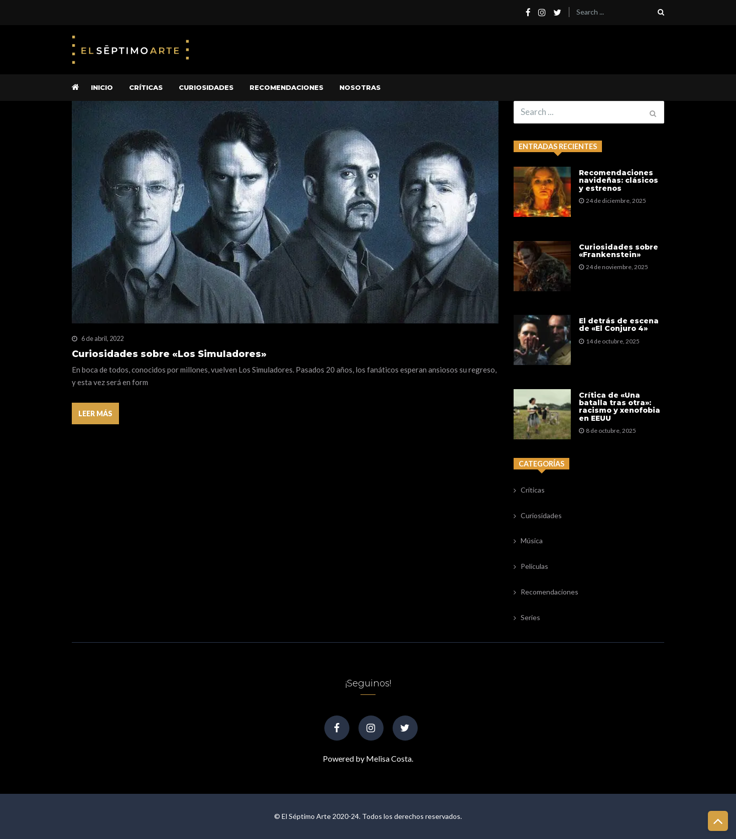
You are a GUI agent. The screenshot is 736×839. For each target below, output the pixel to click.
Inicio (102, 87)
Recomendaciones (286, 87)
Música (532, 540)
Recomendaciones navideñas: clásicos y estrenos (618, 180)
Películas (534, 566)
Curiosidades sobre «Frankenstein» (618, 251)
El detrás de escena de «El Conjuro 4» (619, 325)
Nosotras (360, 87)
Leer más (95, 413)
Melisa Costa (389, 758)
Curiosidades (206, 87)
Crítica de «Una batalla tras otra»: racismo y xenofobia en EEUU (619, 407)
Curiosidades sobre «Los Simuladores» (169, 354)
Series (530, 617)
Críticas (146, 87)
